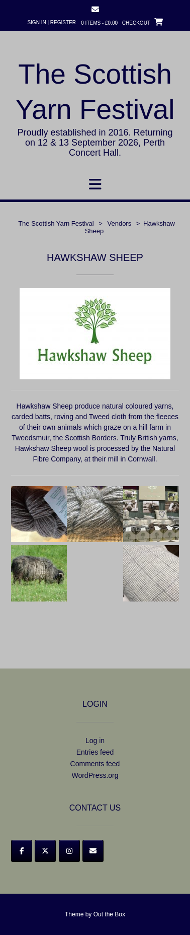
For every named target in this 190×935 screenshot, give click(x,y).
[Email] (93, 851)
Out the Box (109, 914)
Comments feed (95, 764)
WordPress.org (94, 775)
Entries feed (95, 752)
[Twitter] (45, 851)
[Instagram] (69, 851)
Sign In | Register (51, 22)
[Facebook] (21, 851)
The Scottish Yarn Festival (95, 91)
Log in (95, 741)
